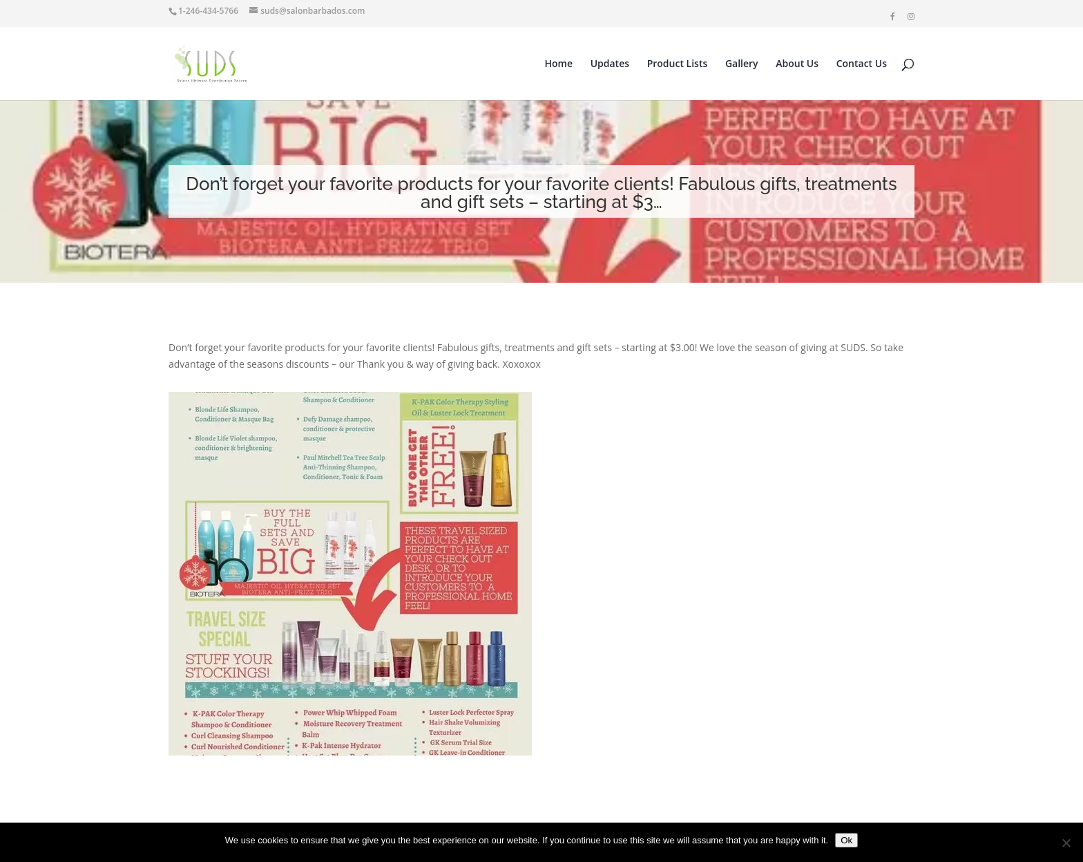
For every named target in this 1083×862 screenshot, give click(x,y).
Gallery (741, 64)
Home (559, 64)
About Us (797, 64)
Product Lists (677, 64)
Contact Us (861, 64)
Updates (610, 64)
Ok (846, 840)
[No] (1066, 843)
